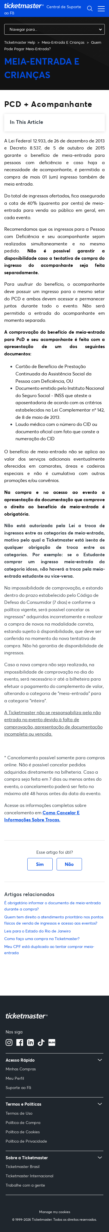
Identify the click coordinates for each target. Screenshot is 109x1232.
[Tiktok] (41, 1044)
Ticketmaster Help (19, 42)
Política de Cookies (23, 1131)
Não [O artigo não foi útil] (69, 864)
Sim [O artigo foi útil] (40, 864)
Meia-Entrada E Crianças (63, 42)
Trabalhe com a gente (25, 1185)
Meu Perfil (15, 1078)
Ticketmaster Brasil (22, 1166)
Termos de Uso (19, 1113)
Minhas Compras (21, 1069)
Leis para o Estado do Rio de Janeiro (37, 931)
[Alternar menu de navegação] (100, 8)
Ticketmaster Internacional (29, 1175)
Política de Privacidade (26, 1141)
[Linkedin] (30, 1044)
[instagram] (9, 1044)
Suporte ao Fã (18, 1087)
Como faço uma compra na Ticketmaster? (41, 938)
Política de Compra (23, 1122)
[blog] (51, 1044)
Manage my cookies (54, 1211)
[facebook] (19, 1044)
